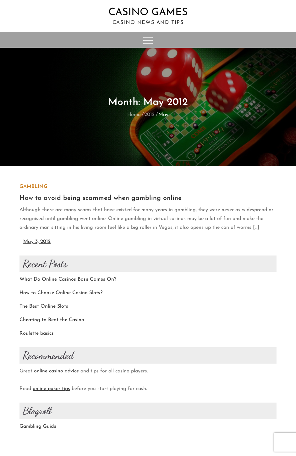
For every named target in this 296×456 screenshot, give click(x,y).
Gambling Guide (37, 426)
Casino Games (148, 13)
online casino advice (56, 371)
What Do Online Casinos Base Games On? (67, 279)
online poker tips (51, 388)
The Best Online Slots (43, 306)
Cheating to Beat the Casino (51, 319)
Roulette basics (36, 333)
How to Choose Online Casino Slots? (60, 292)
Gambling (33, 186)
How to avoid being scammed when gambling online (100, 198)
